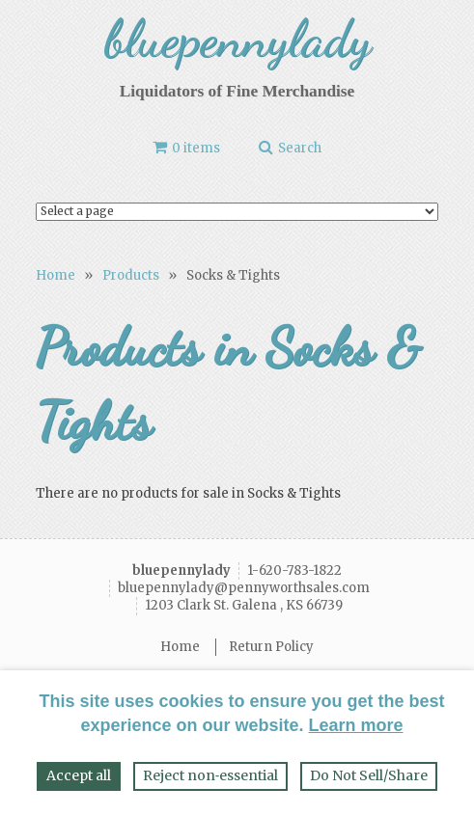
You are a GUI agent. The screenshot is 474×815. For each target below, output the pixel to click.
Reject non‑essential (211, 775)
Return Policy (271, 646)
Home (55, 275)
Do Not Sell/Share (369, 775)
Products (130, 275)
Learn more (356, 725)
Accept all (78, 775)
